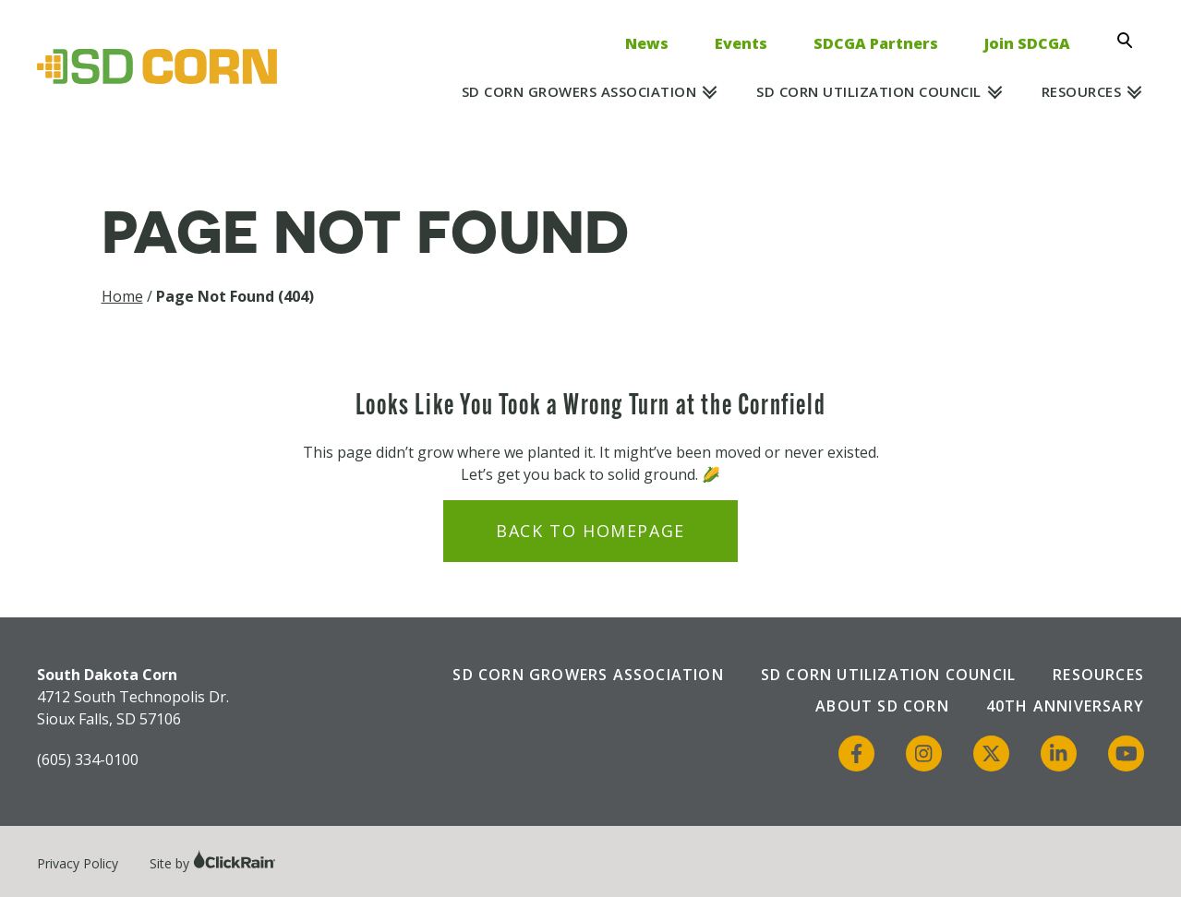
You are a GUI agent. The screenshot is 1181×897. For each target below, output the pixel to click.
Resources (1082, 91)
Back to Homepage (590, 531)
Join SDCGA (1027, 43)
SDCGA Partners (875, 43)
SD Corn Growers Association (579, 91)
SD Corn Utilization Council (869, 91)
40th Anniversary (1065, 706)
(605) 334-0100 (88, 759)
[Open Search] (1130, 40)
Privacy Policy (77, 863)
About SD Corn (882, 706)
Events (741, 43)
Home (122, 296)
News (647, 43)
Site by (213, 863)
